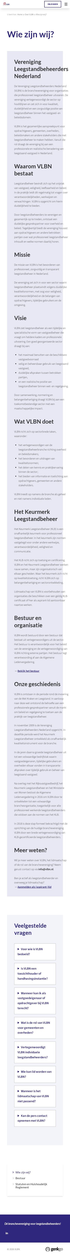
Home (19, 14)
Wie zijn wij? (41, 14)
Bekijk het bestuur (28, 671)
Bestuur (20, 1178)
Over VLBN (29, 14)
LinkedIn (6, 1233)
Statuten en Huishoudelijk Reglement (31, 1186)
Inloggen (53, 4)
